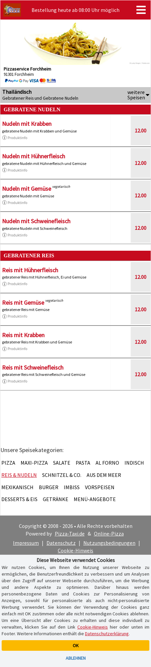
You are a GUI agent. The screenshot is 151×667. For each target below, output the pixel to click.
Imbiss (72, 487)
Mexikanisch (17, 487)
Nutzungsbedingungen (109, 542)
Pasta (83, 462)
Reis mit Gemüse (23, 302)
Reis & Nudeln (19, 475)
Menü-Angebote (95, 499)
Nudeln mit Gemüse (26, 188)
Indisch (134, 462)
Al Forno (107, 462)
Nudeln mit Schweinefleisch (36, 221)
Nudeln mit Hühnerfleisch (33, 156)
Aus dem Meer (104, 475)
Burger (48, 487)
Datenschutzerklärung (107, 634)
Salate (61, 462)
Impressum (26, 542)
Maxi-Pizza (34, 462)
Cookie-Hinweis (75, 550)
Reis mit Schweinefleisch (32, 367)
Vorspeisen (99, 487)
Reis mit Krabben (23, 335)
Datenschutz (61, 542)
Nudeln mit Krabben (26, 124)
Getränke (55, 499)
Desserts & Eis (19, 499)
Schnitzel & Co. (61, 475)
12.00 (140, 130)
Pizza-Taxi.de (70, 533)
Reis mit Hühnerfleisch (30, 270)
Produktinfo (14, 137)
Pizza (8, 462)
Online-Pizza (109, 533)
